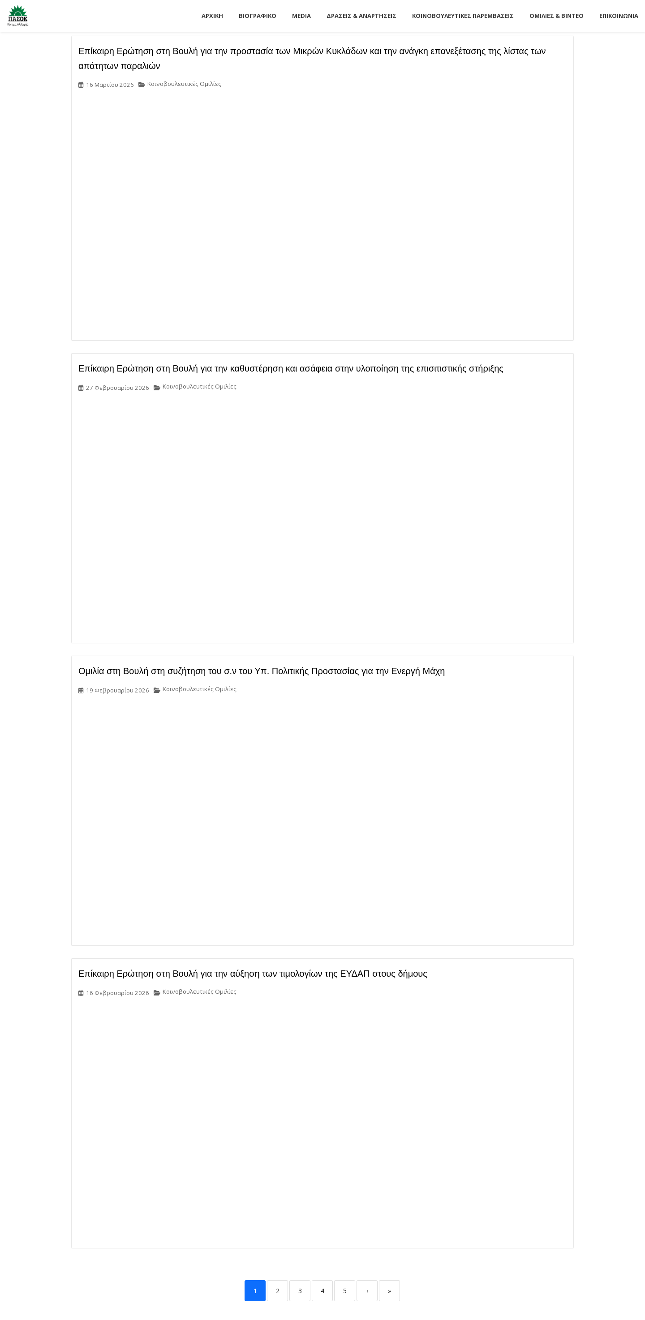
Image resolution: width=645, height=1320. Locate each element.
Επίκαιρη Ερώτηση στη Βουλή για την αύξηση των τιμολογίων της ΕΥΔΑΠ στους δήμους (252, 973)
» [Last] (389, 1290)
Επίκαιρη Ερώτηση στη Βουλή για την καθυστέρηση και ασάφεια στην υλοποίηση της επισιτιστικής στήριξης (290, 368)
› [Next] (367, 1290)
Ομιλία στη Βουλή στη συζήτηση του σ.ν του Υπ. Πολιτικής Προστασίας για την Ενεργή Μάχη (261, 671)
